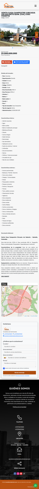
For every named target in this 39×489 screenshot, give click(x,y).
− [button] (3, 290)
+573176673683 (8, 333)
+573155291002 (18, 333)
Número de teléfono (8, 355)
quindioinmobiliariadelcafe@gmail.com (13, 336)
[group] (19, 34)
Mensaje (5, 360)
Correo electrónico (8, 349)
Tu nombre (6, 344)
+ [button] (3, 288)
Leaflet (25, 315)
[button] (12, 47)
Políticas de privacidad (19, 407)
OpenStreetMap (34, 315)
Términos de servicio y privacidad (22, 375)
